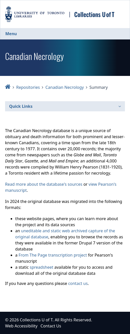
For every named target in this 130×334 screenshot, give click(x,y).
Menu (11, 33)
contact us (78, 283)
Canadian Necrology (64, 87)
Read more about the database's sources (43, 184)
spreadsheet (41, 267)
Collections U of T (36, 320)
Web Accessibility (21, 326)
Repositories (28, 87)
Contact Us (51, 326)
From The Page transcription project (52, 255)
